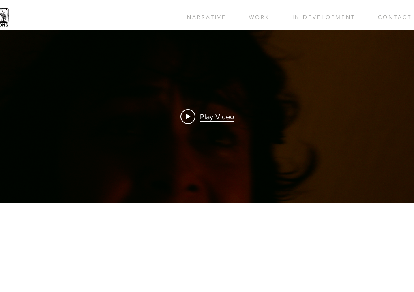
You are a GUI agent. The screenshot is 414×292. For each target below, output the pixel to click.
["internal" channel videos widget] (207, 116)
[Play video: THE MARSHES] (207, 116)
